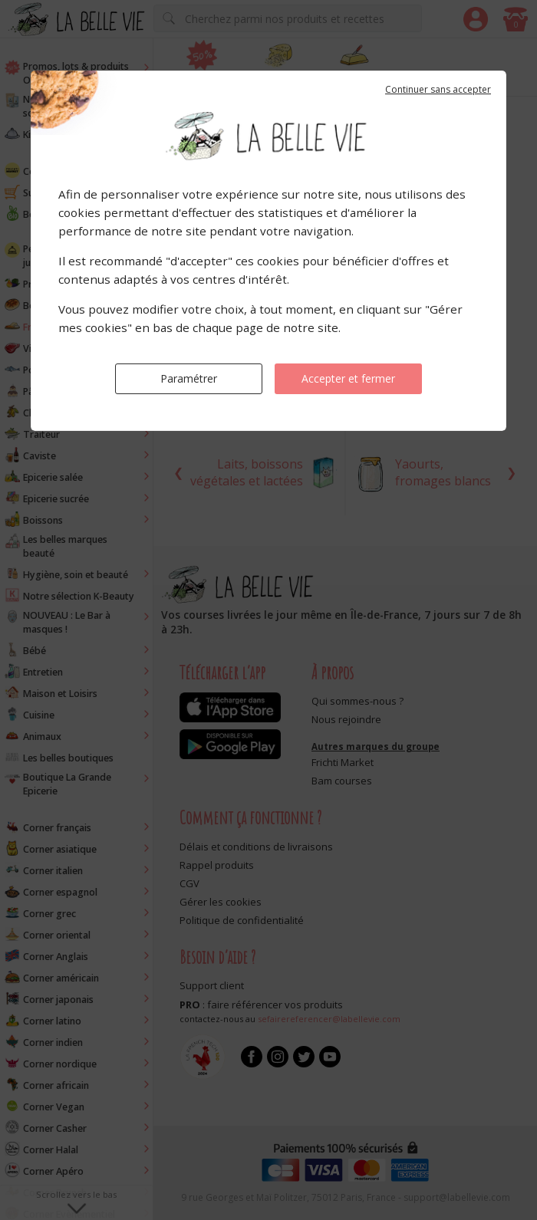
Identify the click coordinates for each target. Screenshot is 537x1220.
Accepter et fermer (348, 378)
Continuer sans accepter (438, 89)
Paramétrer (188, 378)
